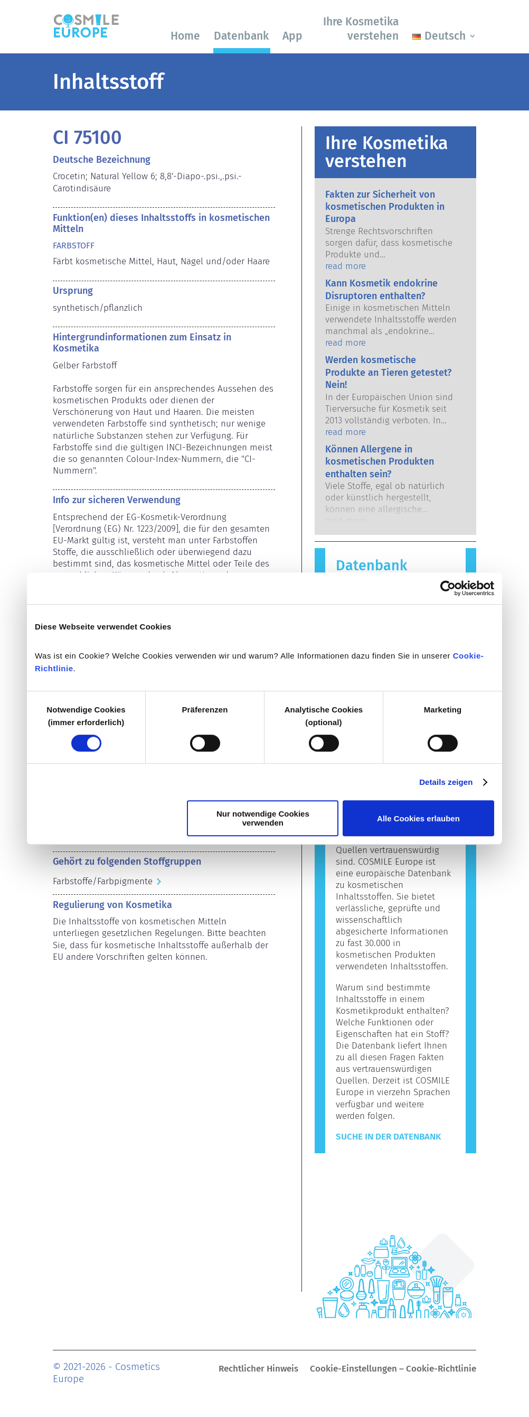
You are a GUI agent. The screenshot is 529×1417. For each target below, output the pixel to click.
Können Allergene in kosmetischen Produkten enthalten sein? (379, 461)
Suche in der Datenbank (388, 1136)
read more (345, 266)
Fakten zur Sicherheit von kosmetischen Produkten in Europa (385, 207)
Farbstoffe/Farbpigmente (103, 881)
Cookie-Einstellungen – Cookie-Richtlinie (393, 1369)
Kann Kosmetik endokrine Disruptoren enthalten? (381, 289)
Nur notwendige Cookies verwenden (262, 818)
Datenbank (241, 36)
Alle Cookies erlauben (418, 818)
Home (185, 36)
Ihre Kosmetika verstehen (361, 29)
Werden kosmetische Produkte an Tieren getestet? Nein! (388, 372)
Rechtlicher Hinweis (258, 1369)
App (292, 36)
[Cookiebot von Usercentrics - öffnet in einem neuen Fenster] (448, 588)
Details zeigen (446, 781)
